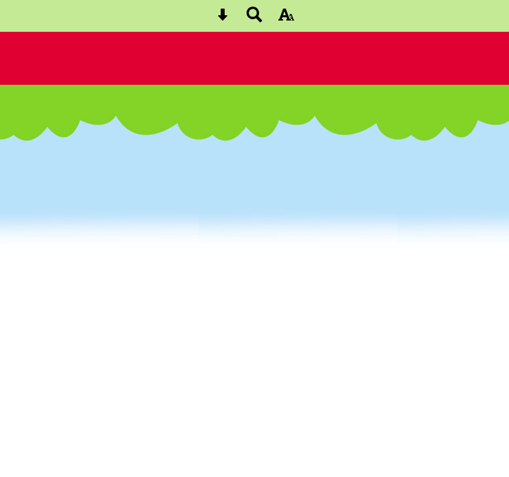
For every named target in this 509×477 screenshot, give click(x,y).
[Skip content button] (222, 19)
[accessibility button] (286, 19)
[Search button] (254, 19)
